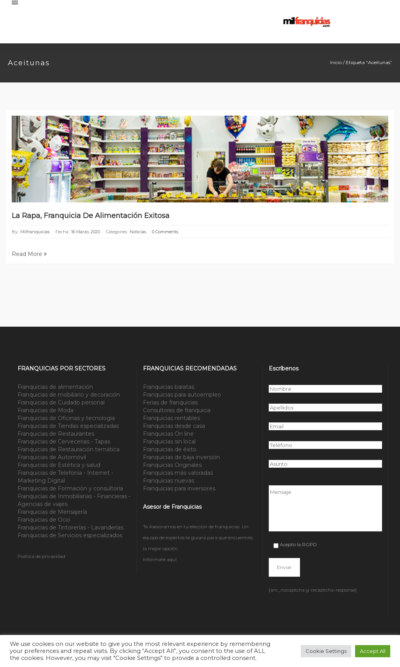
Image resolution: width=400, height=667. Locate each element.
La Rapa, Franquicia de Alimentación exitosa (91, 215)
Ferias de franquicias (170, 402)
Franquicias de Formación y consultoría (70, 488)
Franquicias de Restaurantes (56, 433)
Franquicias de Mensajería (52, 511)
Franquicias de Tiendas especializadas (68, 425)
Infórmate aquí (160, 559)
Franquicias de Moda (45, 410)
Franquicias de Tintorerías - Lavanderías (70, 527)
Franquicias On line (168, 433)
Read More (29, 254)
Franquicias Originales (172, 465)
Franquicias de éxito (169, 449)
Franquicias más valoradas (178, 472)
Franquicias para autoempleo (182, 394)
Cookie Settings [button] (325, 651)
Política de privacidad (41, 556)
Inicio (336, 62)
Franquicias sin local (169, 441)
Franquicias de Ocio (44, 519)
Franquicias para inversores (179, 488)
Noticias (138, 231)
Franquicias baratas (168, 386)
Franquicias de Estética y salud (59, 465)
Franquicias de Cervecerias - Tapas (64, 441)
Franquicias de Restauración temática (69, 449)
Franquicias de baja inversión (181, 457)
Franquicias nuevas (168, 480)
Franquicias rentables (171, 418)
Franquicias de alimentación (55, 386)
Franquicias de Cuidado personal (61, 402)
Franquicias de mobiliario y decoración (69, 394)
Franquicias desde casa (174, 425)
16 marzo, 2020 (85, 231)
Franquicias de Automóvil (52, 457)
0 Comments (165, 231)
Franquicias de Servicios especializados (70, 535)
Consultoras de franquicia (177, 410)
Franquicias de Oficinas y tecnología (66, 418)
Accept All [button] (373, 651)
